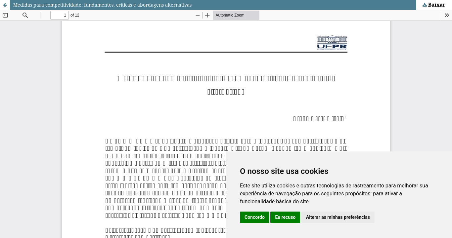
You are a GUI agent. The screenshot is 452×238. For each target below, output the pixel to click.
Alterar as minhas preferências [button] (338, 217)
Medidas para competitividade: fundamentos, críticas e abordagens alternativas (102, 5)
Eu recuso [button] (285, 217)
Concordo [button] (255, 217)
